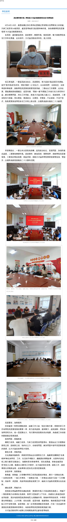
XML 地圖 (33, 520)
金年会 (2, 1)
